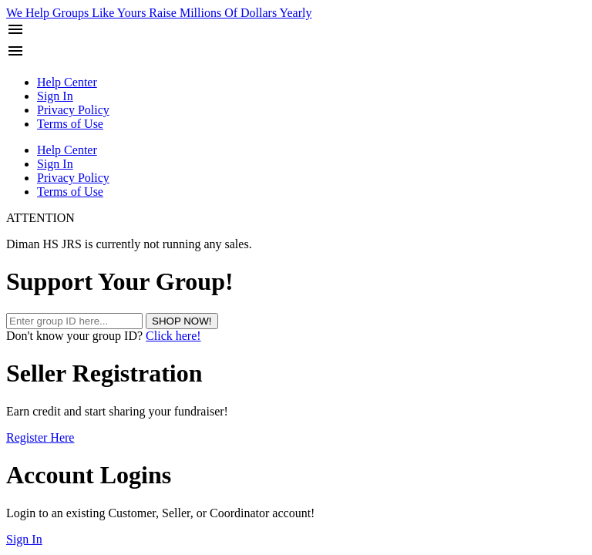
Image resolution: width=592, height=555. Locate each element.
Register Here (40, 437)
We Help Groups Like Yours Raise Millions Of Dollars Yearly (158, 12)
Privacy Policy (73, 109)
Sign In (55, 96)
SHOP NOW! (182, 321)
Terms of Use (70, 123)
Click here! (173, 335)
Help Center (67, 82)
